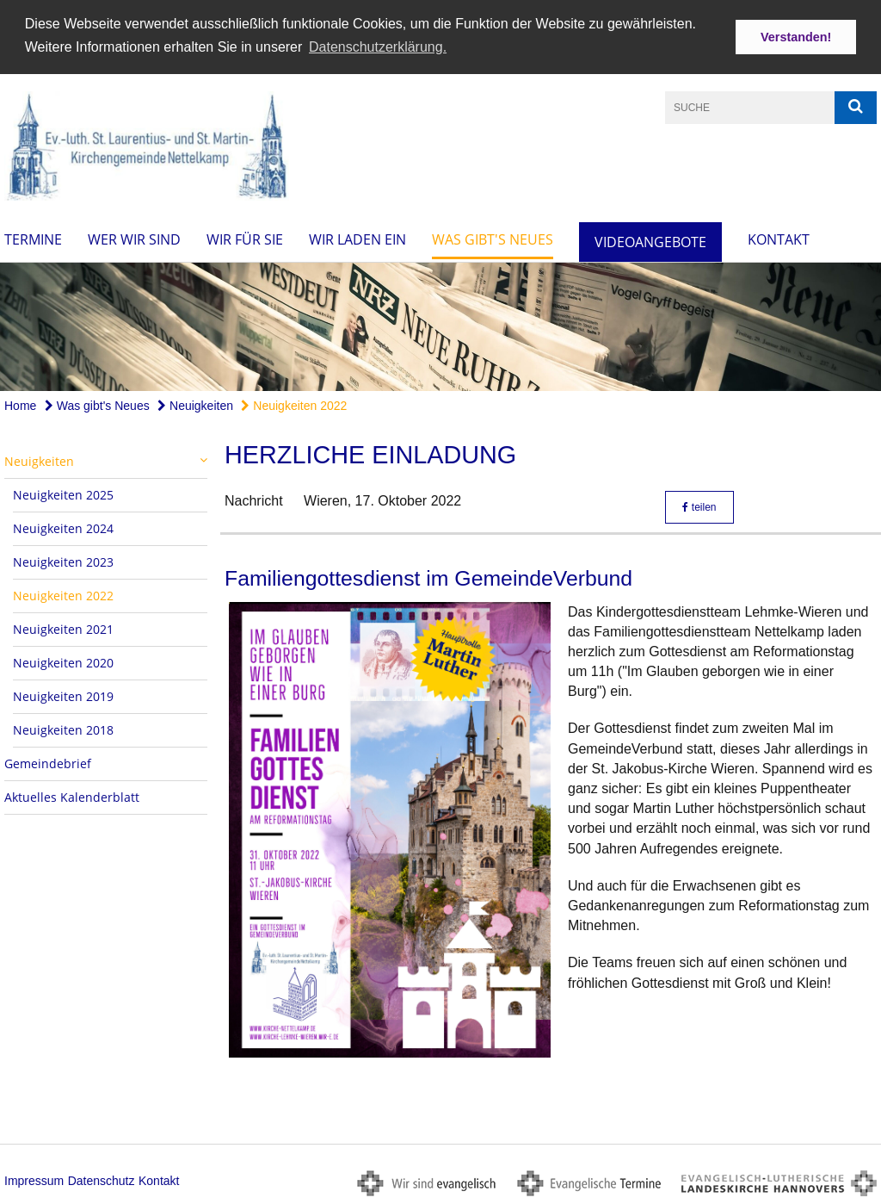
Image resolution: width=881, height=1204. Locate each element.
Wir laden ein (357, 237)
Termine (33, 237)
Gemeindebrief (47, 762)
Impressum (34, 1179)
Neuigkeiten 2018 (63, 729)
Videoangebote (650, 240)
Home (20, 405)
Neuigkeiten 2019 (63, 695)
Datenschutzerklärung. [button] (378, 47)
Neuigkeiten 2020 (63, 662)
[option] (440, 325)
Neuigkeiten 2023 (63, 561)
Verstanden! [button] (796, 37)
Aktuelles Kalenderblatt (71, 796)
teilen (699, 506)
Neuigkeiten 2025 (63, 494)
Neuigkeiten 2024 (63, 527)
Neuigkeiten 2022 (294, 405)
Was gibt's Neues (492, 237)
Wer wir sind (134, 237)
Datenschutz (101, 1179)
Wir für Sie (244, 237)
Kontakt (779, 237)
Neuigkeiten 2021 (63, 628)
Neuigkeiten (195, 405)
